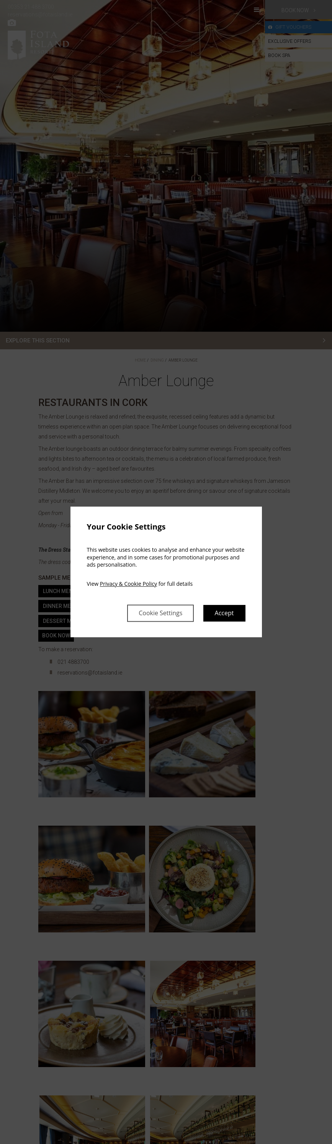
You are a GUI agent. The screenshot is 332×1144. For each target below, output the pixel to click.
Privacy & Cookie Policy (128, 583)
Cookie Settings (160, 613)
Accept (224, 613)
